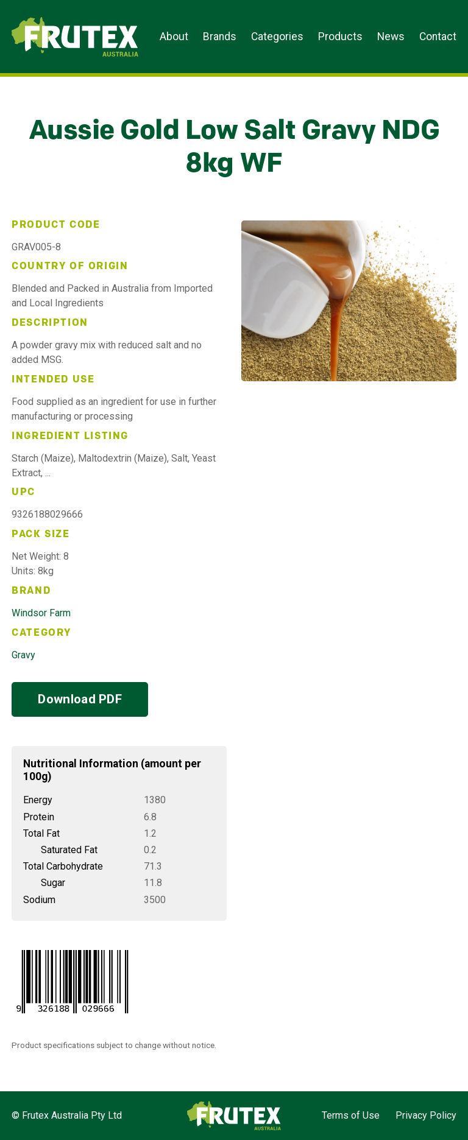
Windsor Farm (41, 613)
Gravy (23, 655)
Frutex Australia (54, 19)
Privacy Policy (425, 1115)
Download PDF (80, 699)
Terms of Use (351, 1115)
